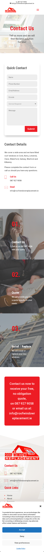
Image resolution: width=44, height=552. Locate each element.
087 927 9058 (15, 180)
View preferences (22, 543)
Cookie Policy (20, 548)
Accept (22, 530)
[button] (40, 506)
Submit (31, 129)
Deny (22, 536)
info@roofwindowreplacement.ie (24, 191)
